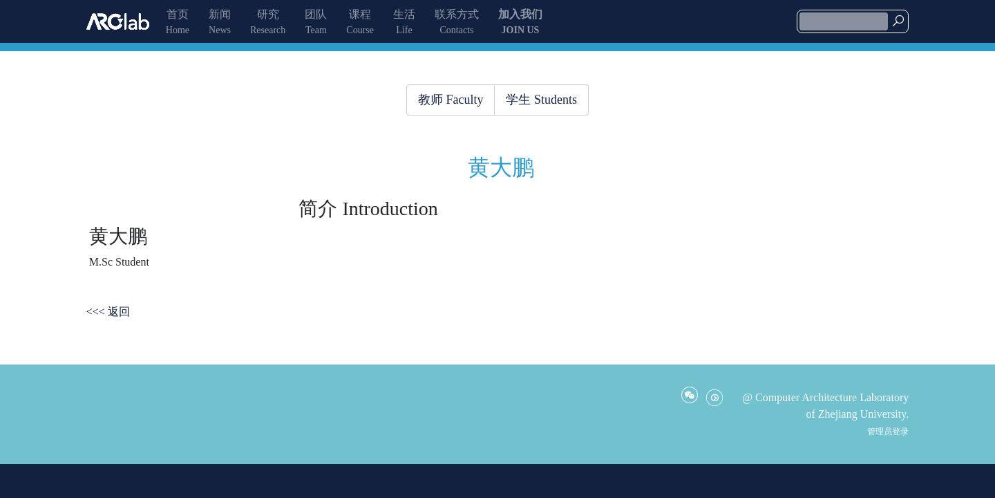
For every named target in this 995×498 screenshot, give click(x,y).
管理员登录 (888, 431)
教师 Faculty (451, 100)
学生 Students (541, 100)
